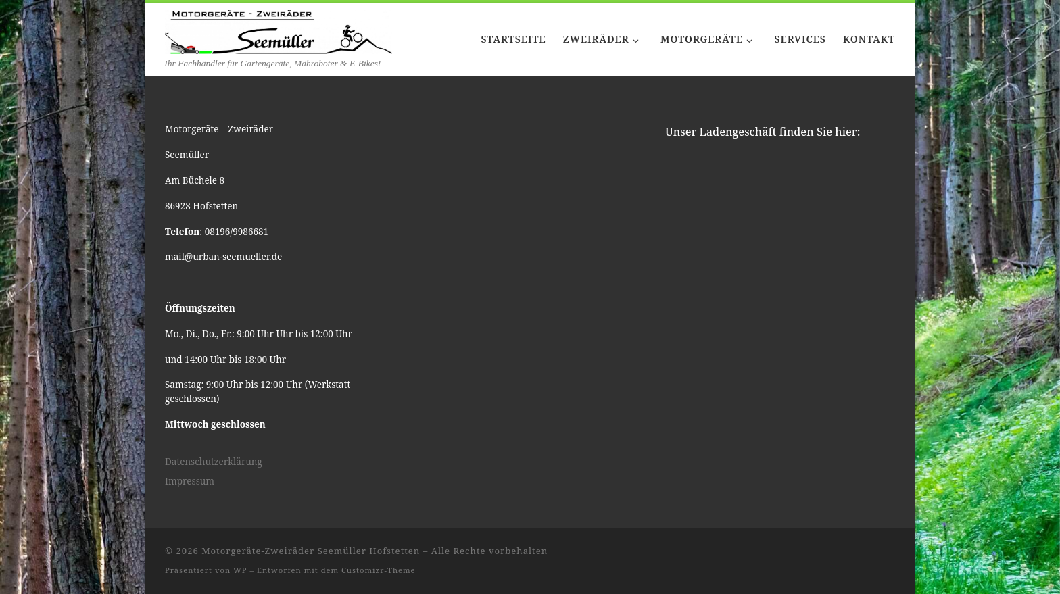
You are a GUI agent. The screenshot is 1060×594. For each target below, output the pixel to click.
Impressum (189, 481)
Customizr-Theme (378, 570)
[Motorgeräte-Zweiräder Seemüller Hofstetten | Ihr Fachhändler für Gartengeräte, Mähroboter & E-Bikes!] (278, 29)
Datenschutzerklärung (213, 461)
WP (240, 570)
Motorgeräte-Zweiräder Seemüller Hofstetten (310, 551)
